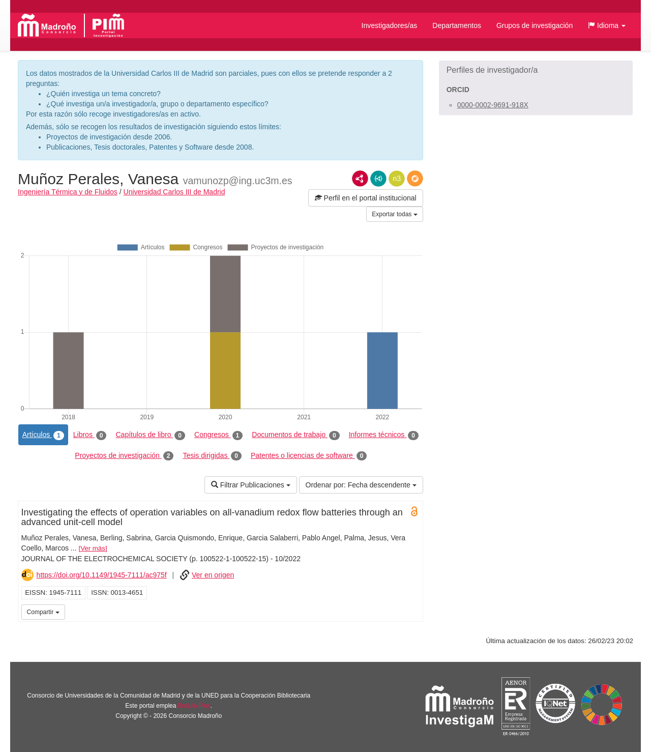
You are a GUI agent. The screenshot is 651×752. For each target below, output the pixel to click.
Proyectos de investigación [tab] (124, 455)
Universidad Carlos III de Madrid (174, 192)
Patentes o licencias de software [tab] (309, 455)
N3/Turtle (397, 178)
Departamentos (456, 25)
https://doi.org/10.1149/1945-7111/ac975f (102, 575)
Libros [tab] (90, 435)
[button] (606, 25)
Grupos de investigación (534, 25)
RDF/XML (360, 178)
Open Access (414, 511)
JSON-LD (378, 178)
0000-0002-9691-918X (492, 105)
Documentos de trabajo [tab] (295, 435)
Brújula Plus (194, 705)
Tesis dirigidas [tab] (212, 455)
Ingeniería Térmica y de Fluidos (67, 192)
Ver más (92, 548)
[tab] (536, 70)
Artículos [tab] (43, 435)
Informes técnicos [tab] (384, 435)
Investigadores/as (390, 25)
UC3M (413, 611)
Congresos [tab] (218, 435)
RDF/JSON (415, 178)
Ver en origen (213, 575)
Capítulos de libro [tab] (150, 435)
